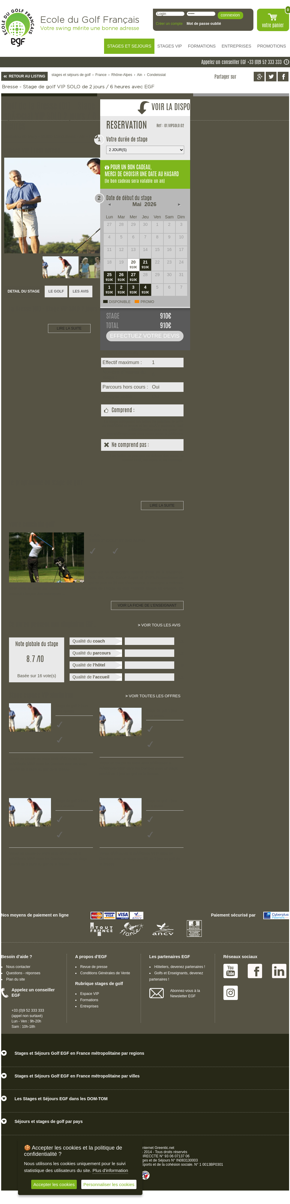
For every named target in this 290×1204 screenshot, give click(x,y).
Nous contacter (18, 967)
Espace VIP (89, 994)
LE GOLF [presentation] (56, 291)
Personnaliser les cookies (108, 1184)
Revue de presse (94, 967)
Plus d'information (110, 1170)
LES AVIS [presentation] (80, 291)
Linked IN (279, 971)
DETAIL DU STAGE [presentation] (24, 291)
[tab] (23, 292)
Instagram (230, 993)
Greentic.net (164, 1148)
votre (273, 25)
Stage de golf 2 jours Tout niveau (71, 708)
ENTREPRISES (236, 46)
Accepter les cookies (54, 1184)
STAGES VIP (169, 46)
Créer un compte (169, 24)
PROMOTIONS (271, 46)
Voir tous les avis (159, 625)
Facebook (255, 971)
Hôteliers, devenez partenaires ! (179, 967)
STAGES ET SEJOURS (129, 46)
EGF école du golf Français (17, 28)
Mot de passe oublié (204, 24)
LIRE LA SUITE (69, 328)
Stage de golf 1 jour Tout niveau (161, 713)
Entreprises (89, 1006)
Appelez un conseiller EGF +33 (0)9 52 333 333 (241, 62)
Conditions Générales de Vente (105, 973)
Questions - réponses (23, 973)
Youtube (230, 971)
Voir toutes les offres (152, 696)
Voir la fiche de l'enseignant (147, 605)
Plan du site (15, 979)
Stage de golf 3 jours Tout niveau (71, 803)
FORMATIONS (202, 46)
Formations (89, 1000)
